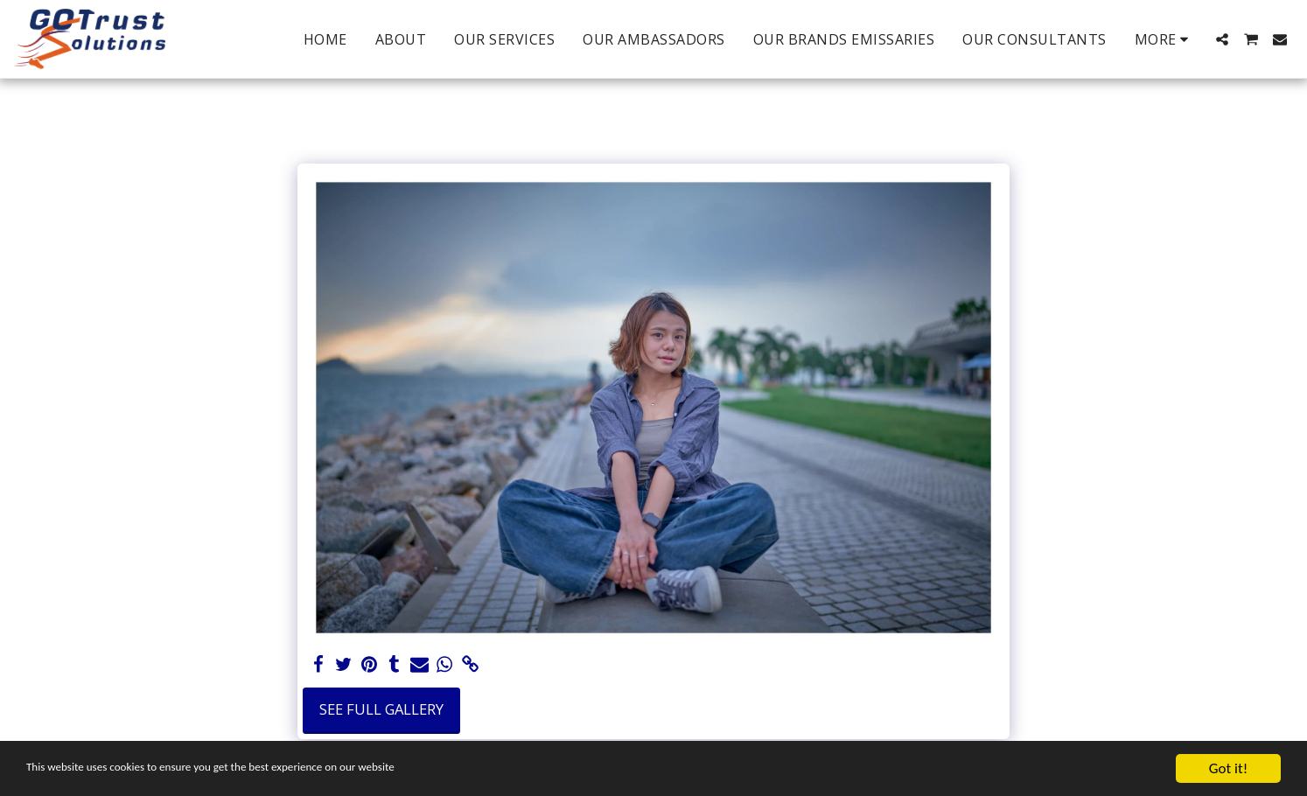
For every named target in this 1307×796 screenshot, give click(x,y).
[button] (1222, 39)
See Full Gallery (381, 709)
